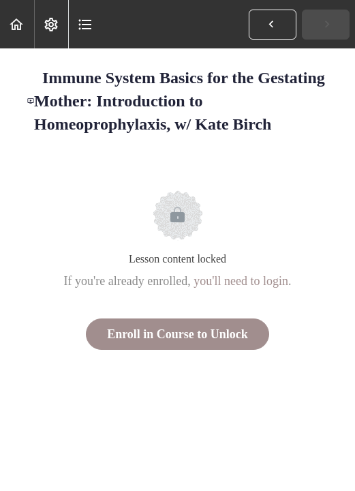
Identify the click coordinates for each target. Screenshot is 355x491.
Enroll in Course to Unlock (177, 334)
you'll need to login (241, 281)
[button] (17, 24)
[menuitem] (51, 24)
